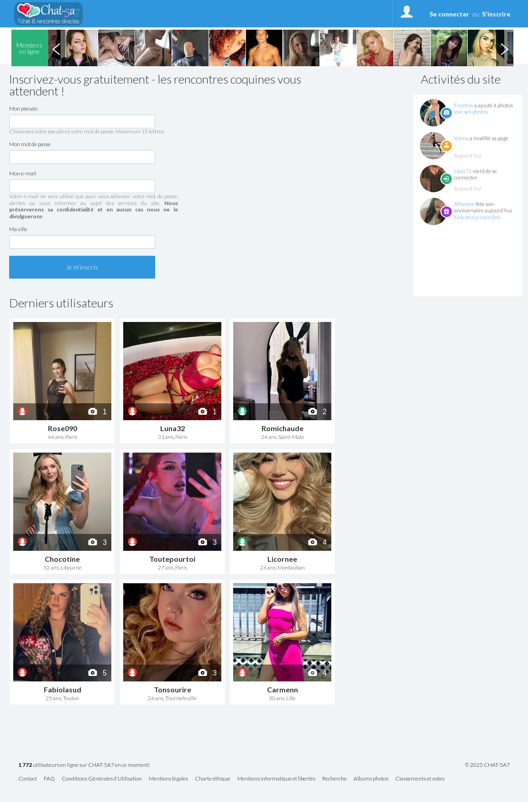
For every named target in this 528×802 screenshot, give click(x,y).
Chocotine (62, 558)
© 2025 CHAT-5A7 (487, 765)
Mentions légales (168, 779)
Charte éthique (212, 779)
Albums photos (371, 779)
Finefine (463, 105)
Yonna (461, 138)
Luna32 (172, 428)
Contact (27, 779)
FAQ (49, 779)
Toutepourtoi (172, 558)
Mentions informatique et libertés (276, 779)
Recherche (334, 779)
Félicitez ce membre (477, 217)
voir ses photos (471, 111)
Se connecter (449, 14)
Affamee (464, 203)
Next (504, 48)
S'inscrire (496, 14)
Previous (56, 48)
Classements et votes (419, 779)
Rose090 (62, 428)
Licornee (282, 558)
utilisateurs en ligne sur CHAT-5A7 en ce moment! (84, 765)
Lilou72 (463, 171)
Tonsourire (172, 689)
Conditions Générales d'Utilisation (102, 779)
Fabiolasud (62, 689)
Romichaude (282, 428)
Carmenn (282, 689)
